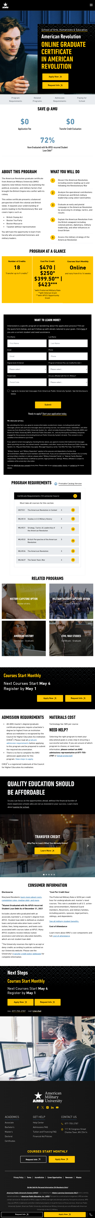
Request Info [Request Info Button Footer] (31, 1159)
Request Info (54, 85)
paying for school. (21, 807)
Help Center (38, 1123)
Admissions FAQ (40, 1127)
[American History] (24, 638)
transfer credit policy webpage (27, 953)
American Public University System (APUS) (22, 1193)
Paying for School (82, 99)
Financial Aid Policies (42, 1136)
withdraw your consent (22, 465)
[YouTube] (57, 1107)
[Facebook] (38, 1107)
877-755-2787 (19, 1011)
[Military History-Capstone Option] (71, 601)
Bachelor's (9, 1127)
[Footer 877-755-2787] (75, 1123)
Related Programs (37, 99)
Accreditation (39, 1177)
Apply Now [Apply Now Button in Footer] (60, 1159)
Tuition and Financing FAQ (44, 1132)
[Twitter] (42, 1107)
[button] (91, 5)
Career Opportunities (55, 1177)
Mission (78, 1177)
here (83, 329)
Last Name (52, 337)
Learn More (46, 851)
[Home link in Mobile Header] (5, 5)
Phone (51, 350)
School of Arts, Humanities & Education (64, 29)
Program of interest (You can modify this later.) (65, 363)
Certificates (10, 1141)
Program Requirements (15, 99)
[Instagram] (47, 1107)
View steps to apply (24, 759)
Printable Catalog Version (70, 483)
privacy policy (57, 465)
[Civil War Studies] (71, 638)
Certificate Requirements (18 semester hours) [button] (47, 496)
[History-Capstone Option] (24, 601)
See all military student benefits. (64, 921)
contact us (73, 465)
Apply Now (54, 77)
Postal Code (11, 376)
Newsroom (69, 1177)
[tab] (47, 496)
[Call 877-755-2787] (90, 1214)
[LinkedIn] (52, 1107)
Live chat (37, 1011)
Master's (9, 1132)
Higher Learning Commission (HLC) (65, 1193)
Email (9, 350)
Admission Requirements (59, 99)
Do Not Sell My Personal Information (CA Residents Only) (47, 1187)
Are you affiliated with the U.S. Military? (62, 376)
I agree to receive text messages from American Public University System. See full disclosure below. (49, 392)
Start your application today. (54, 413)
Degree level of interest (15, 363)
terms (65, 465)
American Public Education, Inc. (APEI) (35, 1196)
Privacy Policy (18, 1177)
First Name (11, 337)
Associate (9, 1123)
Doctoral (8, 1136)
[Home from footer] (47, 1097)
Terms (29, 1177)
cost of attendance (61, 936)
